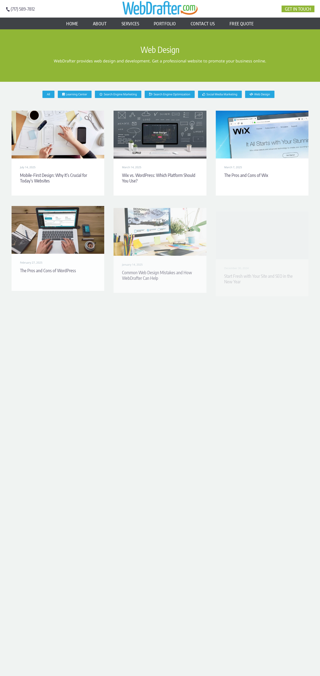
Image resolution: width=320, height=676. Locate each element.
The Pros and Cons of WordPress (48, 276)
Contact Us (203, 23)
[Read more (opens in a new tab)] (22, 9)
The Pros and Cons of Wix (246, 175)
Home (72, 23)
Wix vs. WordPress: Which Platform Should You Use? (158, 178)
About (100, 23)
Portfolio (165, 23)
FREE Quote (242, 23)
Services (130, 23)
